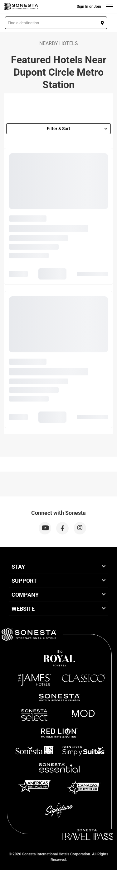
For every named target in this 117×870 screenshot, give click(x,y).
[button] (56, 22)
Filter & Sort (77, 128)
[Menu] (109, 6)
